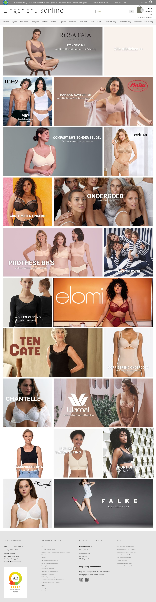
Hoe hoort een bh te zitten (124, 557)
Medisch (45, 22)
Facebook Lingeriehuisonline (50, 563)
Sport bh (53, 22)
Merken (44, 585)
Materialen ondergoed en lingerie (126, 549)
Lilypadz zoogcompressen (124, 563)
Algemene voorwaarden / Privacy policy (53, 579)
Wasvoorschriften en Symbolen (125, 566)
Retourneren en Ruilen (48, 568)
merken (6, 22)
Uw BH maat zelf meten (48, 549)
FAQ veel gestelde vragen (49, 577)
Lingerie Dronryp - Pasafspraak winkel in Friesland (56, 552)
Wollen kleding (125, 22)
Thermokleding (110, 22)
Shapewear (62, 22)
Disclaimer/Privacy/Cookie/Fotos (51, 582)
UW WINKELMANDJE (144, 18)
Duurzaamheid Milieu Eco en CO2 (126, 552)
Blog (43, 546)
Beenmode (138, 22)
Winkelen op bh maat (47, 555)
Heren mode (83, 22)
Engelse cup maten (122, 560)
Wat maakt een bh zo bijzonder (125, 546)
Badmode (72, 22)
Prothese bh (24, 22)
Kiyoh (15, 592)
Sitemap (44, 588)
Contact (44, 590)
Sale (145, 22)
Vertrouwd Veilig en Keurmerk (50, 571)
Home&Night (96, 22)
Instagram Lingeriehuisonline (50, 560)
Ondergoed (35, 22)
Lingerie (14, 22)
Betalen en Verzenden (48, 574)
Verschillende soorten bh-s (124, 555)
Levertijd (44, 566)
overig (150, 22)
